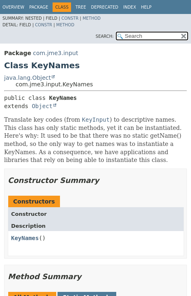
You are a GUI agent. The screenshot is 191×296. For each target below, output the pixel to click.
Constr (69, 18)
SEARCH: (105, 36)
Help (146, 7)
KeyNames (25, 238)
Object (42, 106)
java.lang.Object (27, 77)
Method (92, 18)
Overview (13, 7)
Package (38, 7)
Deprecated (104, 7)
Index (129, 7)
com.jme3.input (55, 53)
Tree (81, 7)
